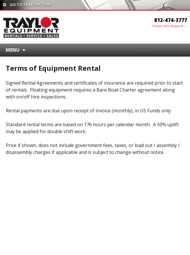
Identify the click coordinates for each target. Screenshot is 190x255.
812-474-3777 (170, 20)
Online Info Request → (169, 26)
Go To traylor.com (27, 4)
